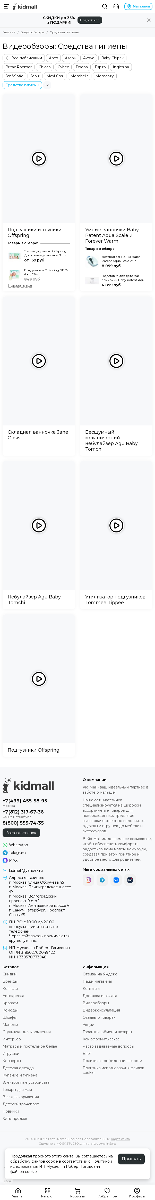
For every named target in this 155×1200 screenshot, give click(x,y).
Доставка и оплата (100, 995)
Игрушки (11, 1053)
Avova (88, 58)
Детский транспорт (21, 1104)
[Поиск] (104, 6)
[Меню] (6, 6)
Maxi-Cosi (55, 76)
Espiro (100, 67)
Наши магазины (97, 981)
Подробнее (90, 20)
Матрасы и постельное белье (30, 1046)
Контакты (91, 988)
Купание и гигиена (20, 1075)
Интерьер (12, 1039)
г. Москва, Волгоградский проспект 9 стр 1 (33, 898)
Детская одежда (18, 1068)
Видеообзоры (33, 32)
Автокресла (13, 995)
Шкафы (9, 1017)
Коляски (10, 988)
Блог (87, 1053)
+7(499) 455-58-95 (25, 801)
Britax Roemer (18, 67)
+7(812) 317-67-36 (23, 812)
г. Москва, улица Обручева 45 (36, 882)
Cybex (63, 67)
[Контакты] (116, 6)
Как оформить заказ (101, 1039)
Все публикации (23, 58)
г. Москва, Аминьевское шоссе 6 (39, 905)
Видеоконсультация (101, 1010)
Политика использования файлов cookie (113, 1070)
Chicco (45, 67)
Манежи (10, 1024)
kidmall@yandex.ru (26, 870)
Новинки (11, 1111)
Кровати (10, 1003)
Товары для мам (17, 1089)
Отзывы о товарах (99, 1017)
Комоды (10, 1010)
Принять (131, 1158)
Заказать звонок (21, 833)
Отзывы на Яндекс (100, 974)
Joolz (35, 76)
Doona (82, 67)
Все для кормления (21, 1097)
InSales (111, 1143)
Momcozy (105, 76)
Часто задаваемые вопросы (108, 1046)
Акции (88, 1024)
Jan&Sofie (14, 76)
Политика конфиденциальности (112, 1060)
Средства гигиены (22, 85)
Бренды (10, 981)
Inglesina (121, 67)
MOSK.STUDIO (67, 1143)
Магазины (138, 6)
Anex (53, 58)
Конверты (12, 1060)
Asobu (70, 58)
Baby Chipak (112, 58)
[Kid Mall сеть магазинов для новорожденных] (25, 6)
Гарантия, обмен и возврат (107, 1032)
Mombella (80, 76)
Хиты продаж (15, 1118)
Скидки (9, 974)
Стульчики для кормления (27, 1032)
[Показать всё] (20, 285)
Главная (9, 32)
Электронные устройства (26, 1082)
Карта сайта (120, 1139)
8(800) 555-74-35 (23, 823)
